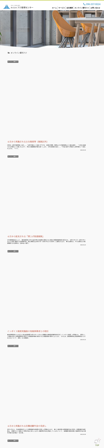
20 (57, 383)
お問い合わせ (95, 8)
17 (41, 383)
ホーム (54, 8)
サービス (61, 8)
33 (73, 383)
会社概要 (70, 8)
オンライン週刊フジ (82, 8)
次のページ (52, 376)
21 (63, 383)
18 (47, 383)
